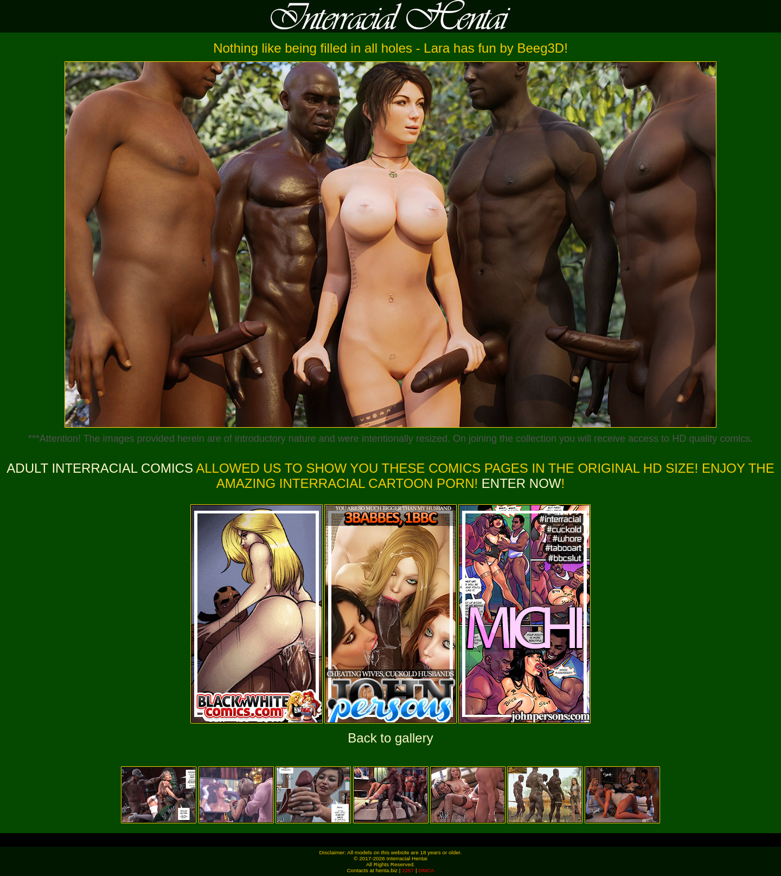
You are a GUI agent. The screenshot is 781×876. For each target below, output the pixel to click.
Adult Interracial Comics (100, 468)
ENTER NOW (519, 483)
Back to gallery (390, 738)
